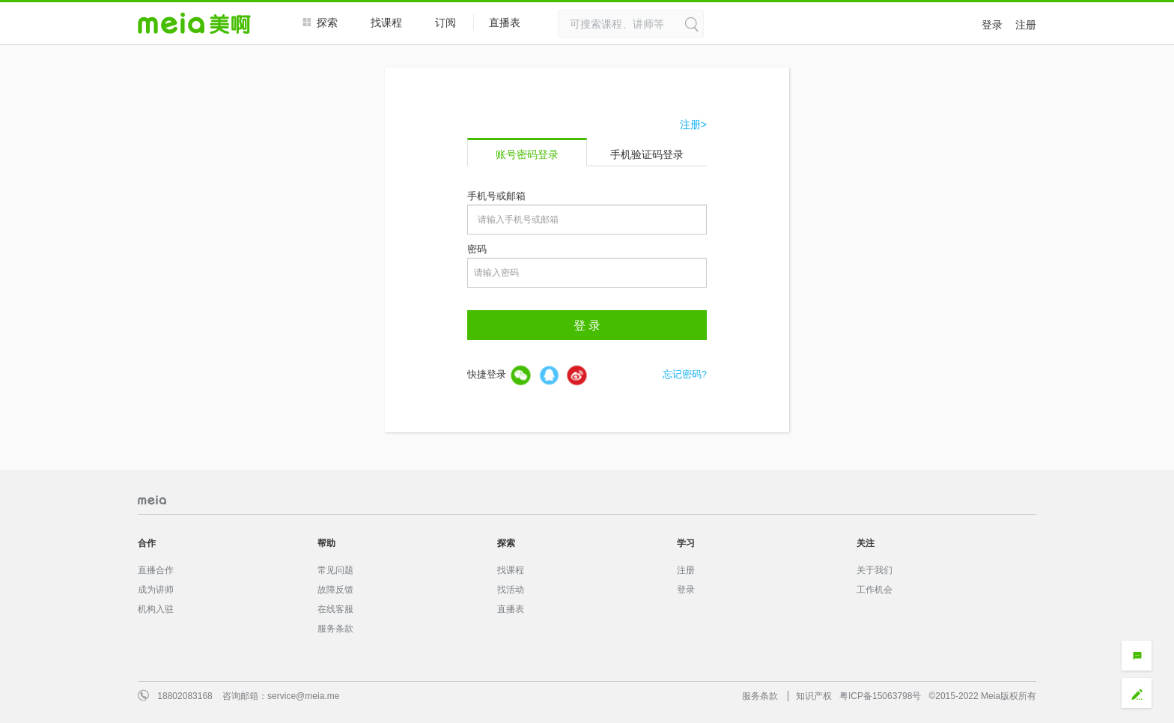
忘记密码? (685, 374)
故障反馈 (335, 589)
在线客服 (335, 609)
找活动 (510, 589)
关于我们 (874, 570)
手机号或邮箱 (496, 196)
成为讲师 (156, 589)
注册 (1025, 25)
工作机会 (874, 589)
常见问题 (335, 570)
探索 (320, 22)
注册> (693, 124)
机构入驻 (156, 609)
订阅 (445, 22)
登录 (992, 25)
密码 (477, 249)
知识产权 (814, 696)
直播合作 (156, 570)
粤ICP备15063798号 (880, 696)
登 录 (587, 325)
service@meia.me (303, 696)
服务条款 (335, 628)
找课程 (386, 22)
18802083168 (184, 696)
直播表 (512, 23)
